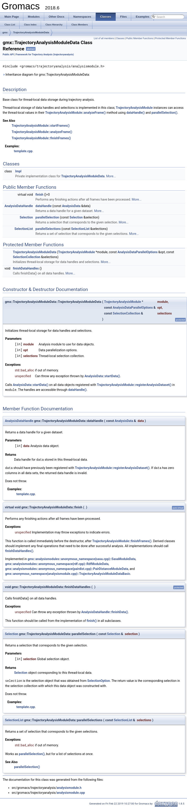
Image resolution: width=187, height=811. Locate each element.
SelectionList (23, 228)
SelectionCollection (26, 257)
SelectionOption (98, 680)
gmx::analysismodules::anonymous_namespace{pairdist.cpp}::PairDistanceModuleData (66, 568)
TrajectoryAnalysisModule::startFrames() (41, 125)
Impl (18, 171)
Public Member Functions (139, 38)
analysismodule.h (69, 786)
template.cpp (23, 151)
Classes (120, 38)
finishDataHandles (26, 268)
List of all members (104, 38)
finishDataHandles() (19, 550)
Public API (8, 54)
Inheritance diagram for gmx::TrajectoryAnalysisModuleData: (46, 74)
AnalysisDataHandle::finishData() (104, 611)
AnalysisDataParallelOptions (137, 252)
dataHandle (43, 206)
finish (39, 194)
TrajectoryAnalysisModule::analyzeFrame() (75, 112)
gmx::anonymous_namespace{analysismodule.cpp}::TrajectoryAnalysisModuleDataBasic (67, 573)
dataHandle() (135, 112)
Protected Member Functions (170, 38)
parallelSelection (47, 217)
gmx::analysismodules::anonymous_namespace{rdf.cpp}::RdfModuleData (57, 563)
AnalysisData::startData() (102, 376)
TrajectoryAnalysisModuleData (31, 32)
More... (111, 176)
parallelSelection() (164, 112)
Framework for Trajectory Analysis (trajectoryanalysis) (45, 54)
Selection (26, 217)
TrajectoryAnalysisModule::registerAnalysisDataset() (134, 384)
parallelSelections (48, 228)
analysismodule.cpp (71, 791)
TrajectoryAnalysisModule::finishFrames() (41, 138)
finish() (92, 620)
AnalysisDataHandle (18, 206)
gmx (5, 32)
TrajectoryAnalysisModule (134, 107)
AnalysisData (71, 206)
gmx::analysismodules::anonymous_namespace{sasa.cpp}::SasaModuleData (81, 558)
